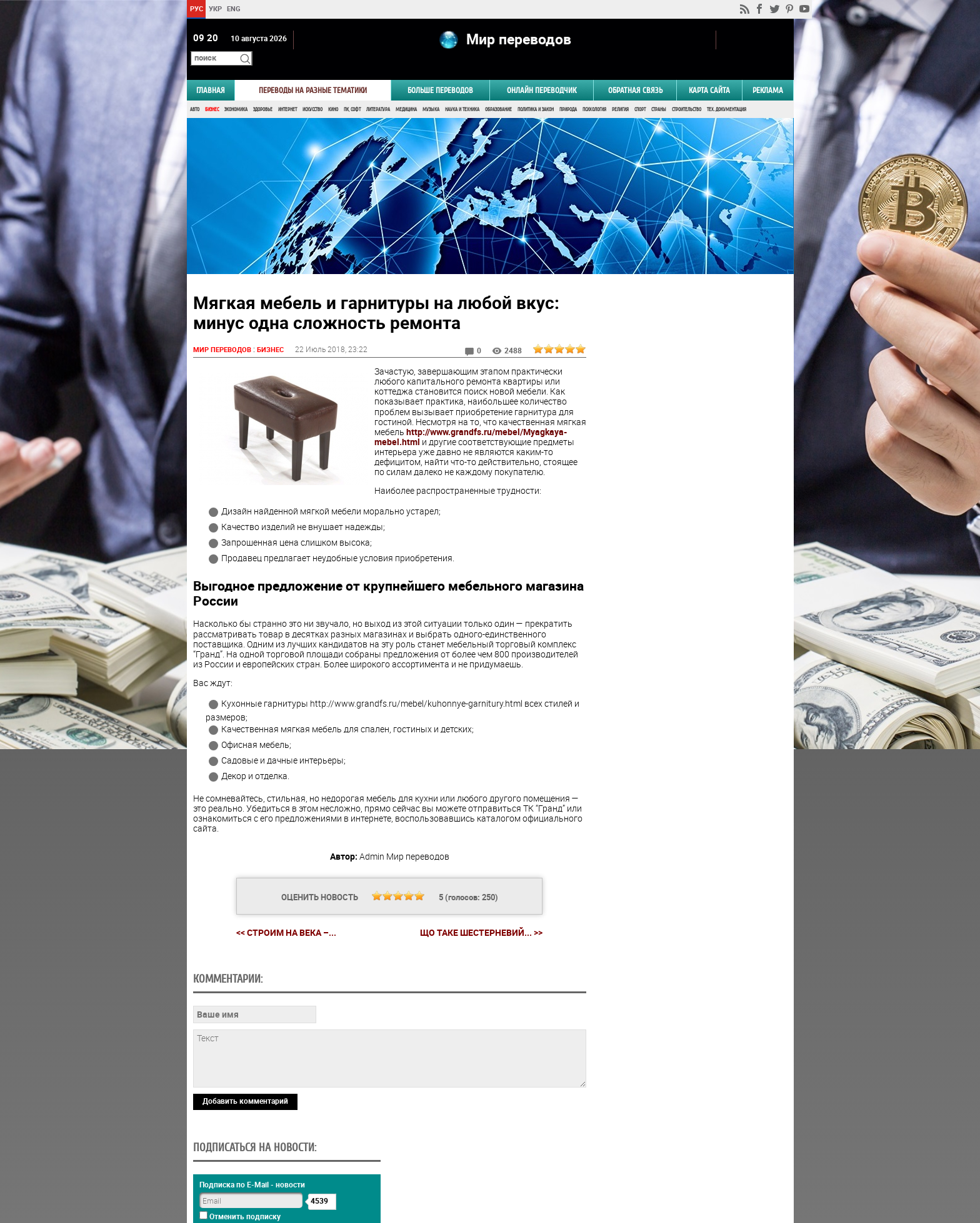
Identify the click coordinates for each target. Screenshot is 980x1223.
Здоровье (262, 92)
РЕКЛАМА (767, 72)
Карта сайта (709, 72)
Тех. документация (726, 92)
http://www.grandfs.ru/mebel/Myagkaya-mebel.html (454, 430)
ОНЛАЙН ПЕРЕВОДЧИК (541, 72)
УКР (214, 8)
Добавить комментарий (245, 1114)
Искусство (312, 92)
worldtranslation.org (670, 1158)
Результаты (687, 784)
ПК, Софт (352, 92)
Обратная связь (635, 72)
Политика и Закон (536, 92)
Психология (594, 92)
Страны (658, 92)
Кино (333, 92)
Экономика (236, 92)
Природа (568, 92)
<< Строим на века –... (281, 945)
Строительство (686, 92)
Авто (194, 92)
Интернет (287, 92)
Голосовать (687, 764)
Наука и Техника (462, 92)
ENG (234, 8)
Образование (498, 92)
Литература (378, 92)
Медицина (406, 92)
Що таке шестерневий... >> (476, 946)
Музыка (430, 92)
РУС (195, 8)
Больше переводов (440, 72)
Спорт (640, 92)
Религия (620, 92)
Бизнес (212, 92)
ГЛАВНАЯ (210, 72)
